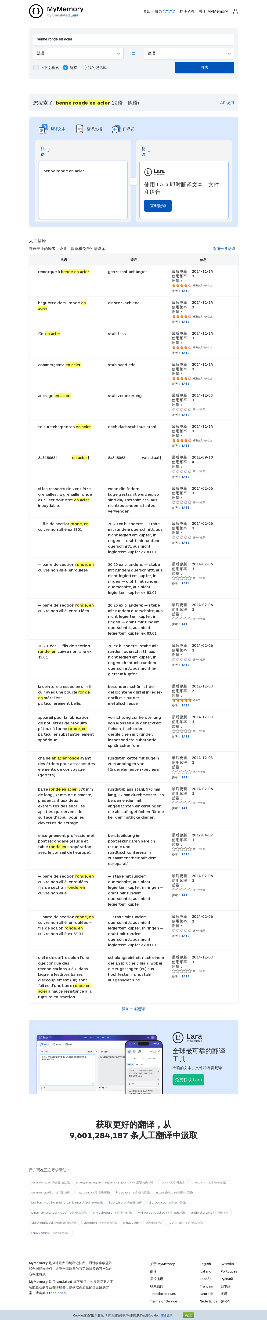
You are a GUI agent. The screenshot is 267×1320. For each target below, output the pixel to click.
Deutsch (206, 1294)
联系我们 (156, 1286)
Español (206, 1279)
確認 (188, 1315)
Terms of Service (163, 1301)
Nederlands (208, 1301)
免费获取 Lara (188, 1079)
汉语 (224, 1294)
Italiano (205, 1271)
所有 (70, 67)
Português (229, 1271)
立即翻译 (158, 205)
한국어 (226, 1301)
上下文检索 (46, 67)
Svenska (227, 1264)
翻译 (153, 1271)
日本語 (226, 1286)
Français (206, 1286)
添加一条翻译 (224, 248)
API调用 (227, 102)
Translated (56, 1293)
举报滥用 (156, 1279)
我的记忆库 (94, 67)
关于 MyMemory (213, 11)
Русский (227, 1279)
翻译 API (187, 11)
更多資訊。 (168, 1315)
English (205, 1264)
